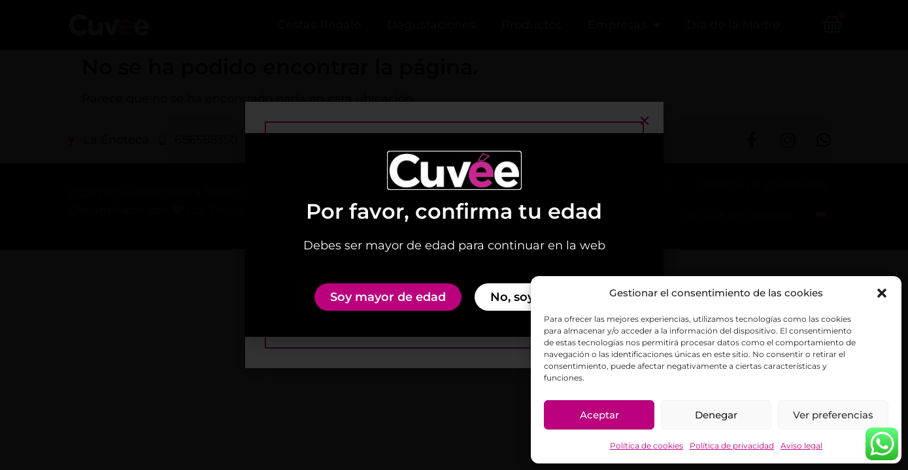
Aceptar (599, 415)
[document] (454, 235)
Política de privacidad (732, 445)
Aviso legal (801, 445)
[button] (881, 293)
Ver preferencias (833, 415)
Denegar (716, 415)
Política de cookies (646, 445)
